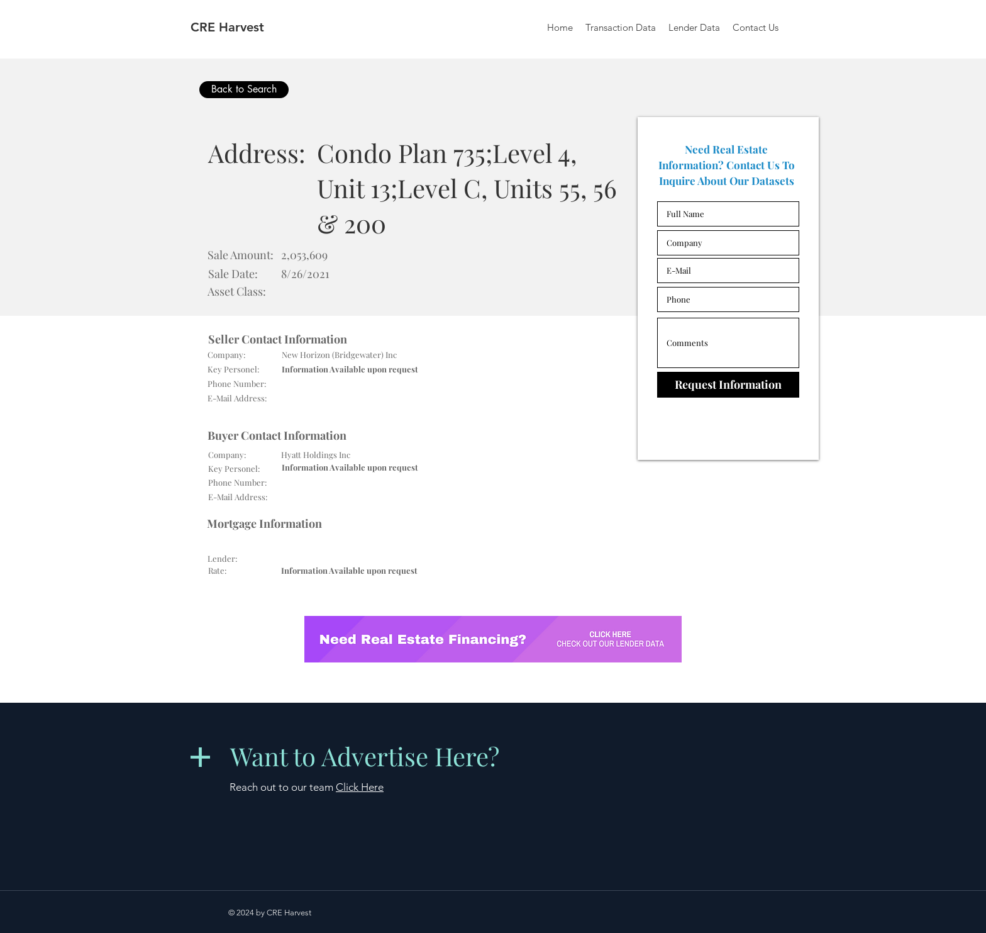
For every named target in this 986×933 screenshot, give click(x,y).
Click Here (360, 787)
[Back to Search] (244, 89)
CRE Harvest (227, 27)
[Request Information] (728, 385)
